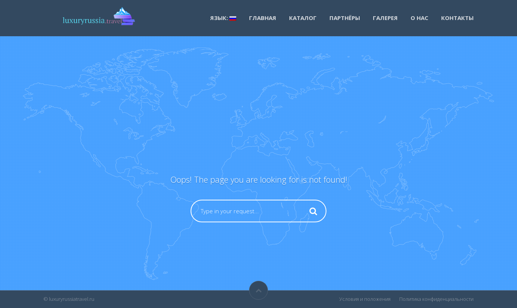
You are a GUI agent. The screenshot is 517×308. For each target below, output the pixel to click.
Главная (262, 18)
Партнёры (344, 18)
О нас (419, 18)
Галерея (385, 18)
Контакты (457, 18)
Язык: (223, 18)
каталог (303, 18)
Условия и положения (365, 299)
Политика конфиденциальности (436, 299)
